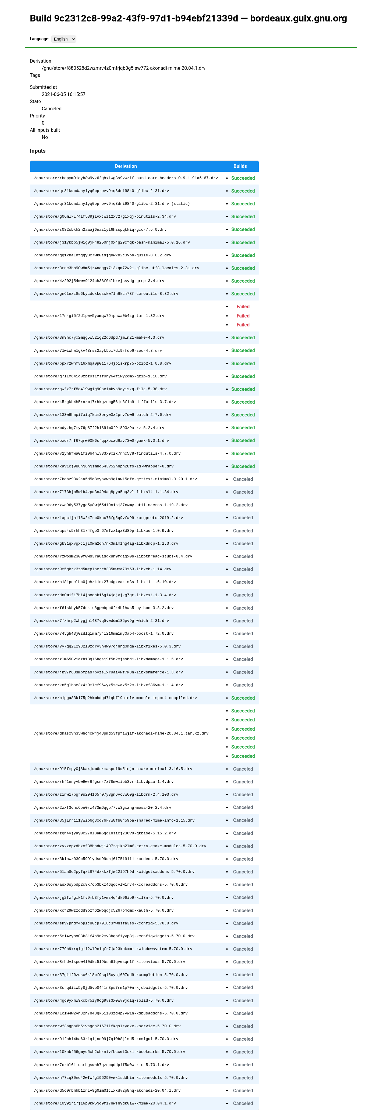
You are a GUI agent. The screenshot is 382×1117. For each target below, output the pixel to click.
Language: (40, 38)
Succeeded (243, 178)
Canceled (243, 479)
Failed (243, 306)
